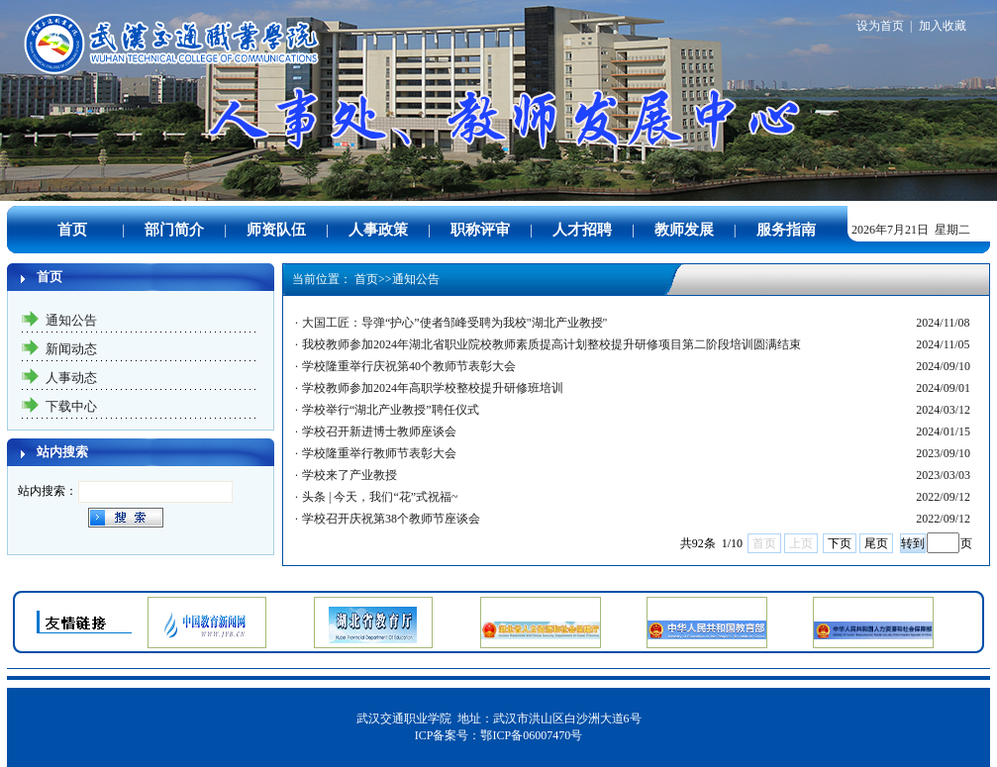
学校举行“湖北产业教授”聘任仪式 (390, 410)
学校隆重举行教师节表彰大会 (379, 453)
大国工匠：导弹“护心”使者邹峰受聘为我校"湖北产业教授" (454, 323)
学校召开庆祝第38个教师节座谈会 (391, 519)
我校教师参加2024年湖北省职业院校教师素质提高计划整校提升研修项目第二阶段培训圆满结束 (551, 344)
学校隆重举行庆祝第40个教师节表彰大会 (409, 366)
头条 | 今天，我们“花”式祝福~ (380, 497)
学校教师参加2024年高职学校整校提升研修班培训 (432, 388)
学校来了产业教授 (349, 475)
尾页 (876, 543)
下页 (839, 543)
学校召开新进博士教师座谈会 (379, 431)
